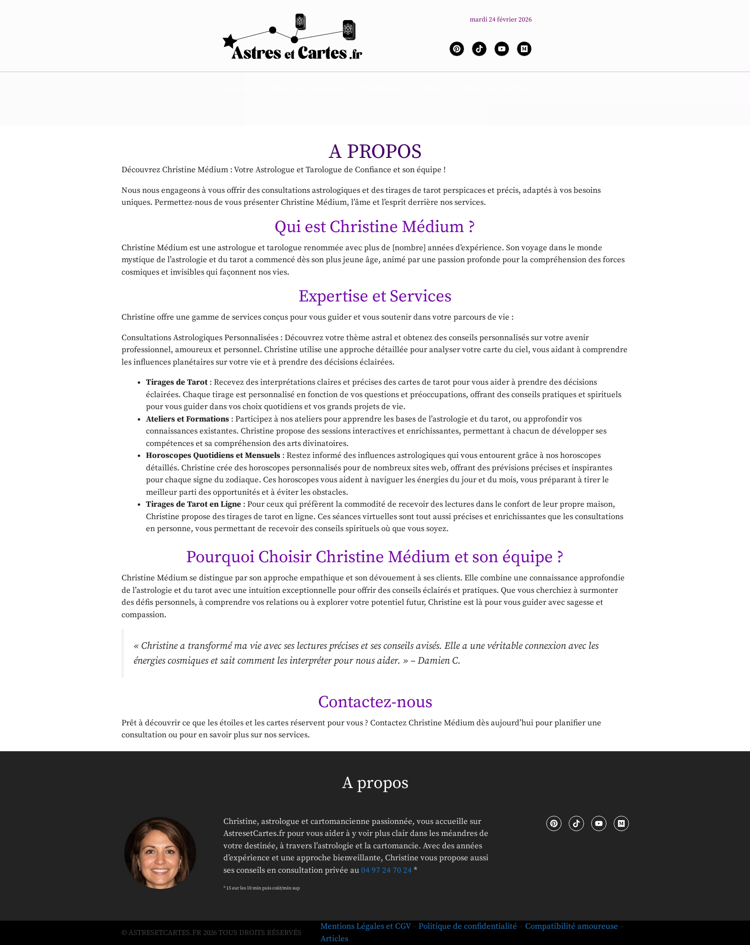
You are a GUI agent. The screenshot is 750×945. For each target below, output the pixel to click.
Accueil (237, 88)
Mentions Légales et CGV (365, 926)
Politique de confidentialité (468, 926)
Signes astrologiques (306, 88)
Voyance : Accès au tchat (375, 114)
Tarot (433, 88)
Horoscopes (384, 88)
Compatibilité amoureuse (571, 926)
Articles (334, 939)
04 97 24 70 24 (386, 870)
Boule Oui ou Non (494, 88)
